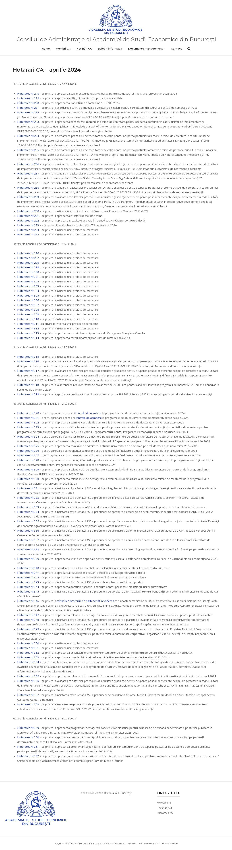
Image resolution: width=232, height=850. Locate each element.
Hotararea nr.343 (28, 582)
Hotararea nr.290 (28, 211)
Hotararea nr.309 (28, 314)
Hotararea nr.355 (28, 676)
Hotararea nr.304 (28, 291)
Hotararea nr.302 (28, 281)
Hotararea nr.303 (28, 286)
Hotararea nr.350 (28, 643)
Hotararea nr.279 (28, 98)
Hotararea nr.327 (28, 455)
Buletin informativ (110, 48)
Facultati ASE (165, 807)
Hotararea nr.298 (28, 262)
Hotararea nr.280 (28, 103)
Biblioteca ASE (165, 813)
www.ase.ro (164, 802)
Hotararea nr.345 (28, 591)
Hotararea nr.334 (28, 512)
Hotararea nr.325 (28, 446)
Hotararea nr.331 (28, 488)
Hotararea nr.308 (28, 309)
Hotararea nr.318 (28, 385)
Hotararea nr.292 (28, 220)
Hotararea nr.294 (28, 230)
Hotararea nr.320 (28, 413)
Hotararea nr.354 (28, 662)
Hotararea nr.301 (28, 276)
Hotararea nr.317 (28, 370)
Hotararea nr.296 (28, 253)
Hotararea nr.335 (28, 521)
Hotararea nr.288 (28, 187)
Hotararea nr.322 (28, 422)
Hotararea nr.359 (28, 728)
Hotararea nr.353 (28, 657)
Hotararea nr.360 (28, 737)
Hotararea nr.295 (28, 234)
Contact (176, 48)
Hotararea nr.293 (28, 225)
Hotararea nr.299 (28, 267)
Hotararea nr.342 (28, 577)
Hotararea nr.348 (28, 619)
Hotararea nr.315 (28, 356)
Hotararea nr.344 (28, 587)
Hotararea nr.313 (28, 333)
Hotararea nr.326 (28, 450)
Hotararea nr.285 (28, 150)
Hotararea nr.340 (28, 568)
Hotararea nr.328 (28, 460)
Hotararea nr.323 (28, 427)
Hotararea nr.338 (28, 549)
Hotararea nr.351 (28, 648)
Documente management (145, 48)
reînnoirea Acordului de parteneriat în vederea (86, 601)
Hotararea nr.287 (28, 173)
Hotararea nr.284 (28, 136)
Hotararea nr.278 (28, 93)
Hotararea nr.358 (28, 704)
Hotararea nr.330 (28, 479)
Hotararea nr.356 (28, 681)
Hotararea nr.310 (28, 319)
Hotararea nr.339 (28, 559)
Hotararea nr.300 (28, 272)
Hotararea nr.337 (28, 540)
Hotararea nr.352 (28, 652)
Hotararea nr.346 (28, 601)
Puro (176, 843)
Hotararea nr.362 (28, 756)
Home (46, 48)
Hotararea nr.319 (28, 394)
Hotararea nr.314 (28, 338)
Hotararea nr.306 (28, 300)
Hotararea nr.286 (28, 164)
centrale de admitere (88, 413)
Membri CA (63, 48)
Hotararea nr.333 (28, 507)
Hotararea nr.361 (28, 746)
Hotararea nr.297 (28, 258)
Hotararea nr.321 (28, 417)
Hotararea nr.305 (28, 295)
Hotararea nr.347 (28, 615)
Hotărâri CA (84, 48)
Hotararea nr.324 (28, 436)
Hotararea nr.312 (28, 328)
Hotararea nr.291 (28, 216)
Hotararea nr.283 (28, 121)
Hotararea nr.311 (28, 323)
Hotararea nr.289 (28, 197)
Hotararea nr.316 (28, 361)
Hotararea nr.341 (28, 572)
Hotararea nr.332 (28, 497)
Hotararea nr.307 (28, 305)
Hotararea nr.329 (28, 469)
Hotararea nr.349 (28, 629)
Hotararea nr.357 (28, 695)
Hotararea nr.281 (28, 107)
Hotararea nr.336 (28, 530)
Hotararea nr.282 (28, 112)
